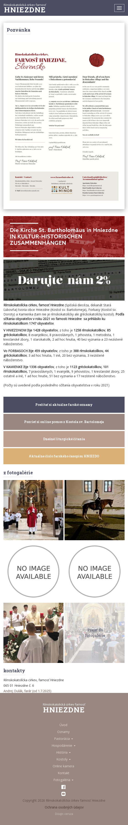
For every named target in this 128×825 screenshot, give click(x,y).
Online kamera (63, 766)
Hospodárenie (64, 745)
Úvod (63, 725)
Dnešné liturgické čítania (64, 439)
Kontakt (63, 773)
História (63, 752)
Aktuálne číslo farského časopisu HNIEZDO (64, 456)
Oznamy (63, 732)
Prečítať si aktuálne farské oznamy (64, 404)
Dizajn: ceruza (64, 814)
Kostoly (63, 759)
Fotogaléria (63, 780)
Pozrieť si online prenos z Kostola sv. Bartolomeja (64, 422)
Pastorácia (63, 738)
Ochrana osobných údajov (64, 807)
